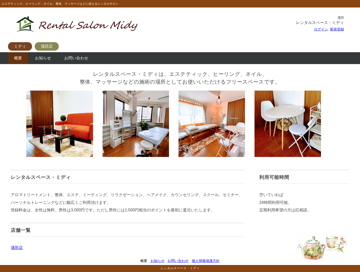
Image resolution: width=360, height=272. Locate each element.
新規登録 (337, 29)
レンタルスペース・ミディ (180, 268)
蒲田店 (47, 46)
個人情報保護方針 (206, 261)
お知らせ (43, 58)
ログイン (321, 29)
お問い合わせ (76, 58)
